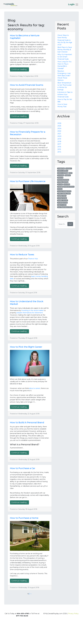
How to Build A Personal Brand (27, 422)
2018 (59, 141)
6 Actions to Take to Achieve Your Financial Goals (65, 94)
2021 (59, 134)
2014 (59, 152)
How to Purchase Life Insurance (27, 181)
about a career (34, 388)
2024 (59, 128)
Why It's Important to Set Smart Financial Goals (64, 56)
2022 (59, 131)
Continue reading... (19, 69)
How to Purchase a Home (24, 518)
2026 (59, 123)
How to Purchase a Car (22, 468)
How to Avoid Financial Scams (26, 85)
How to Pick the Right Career (26, 347)
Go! (70, 224)
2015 (59, 149)
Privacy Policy (73, 614)
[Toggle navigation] (73, 4)
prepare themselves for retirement (30, 313)
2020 (59, 136)
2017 (59, 144)
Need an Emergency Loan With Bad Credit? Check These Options (64, 75)
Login (71, 4)
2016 (59, 147)
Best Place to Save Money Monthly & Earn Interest (64, 49)
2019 (59, 139)
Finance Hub (33, 259)
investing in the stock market (33, 310)
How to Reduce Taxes (22, 254)
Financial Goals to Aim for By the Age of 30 (64, 42)
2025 (59, 126)
